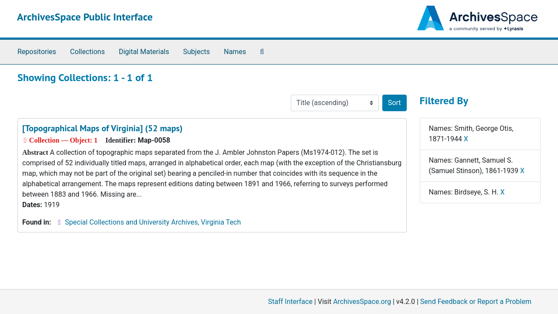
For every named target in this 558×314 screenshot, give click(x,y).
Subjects (196, 52)
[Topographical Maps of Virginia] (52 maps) (102, 128)
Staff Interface (290, 301)
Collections (87, 52)
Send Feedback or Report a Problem (475, 301)
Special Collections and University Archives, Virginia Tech (153, 222)
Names (235, 52)
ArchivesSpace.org (362, 301)
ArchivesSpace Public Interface (85, 17)
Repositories (36, 52)
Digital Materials (144, 52)
